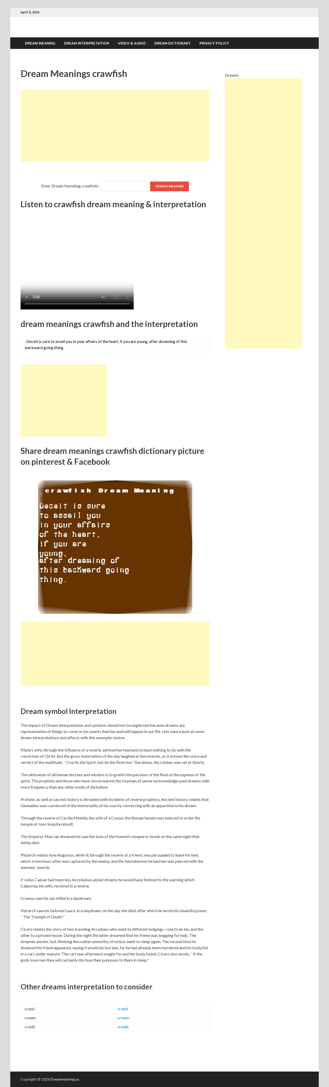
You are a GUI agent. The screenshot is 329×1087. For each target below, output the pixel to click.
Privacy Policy (214, 43)
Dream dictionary (172, 43)
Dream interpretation (86, 43)
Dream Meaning (40, 43)
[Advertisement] (115, 126)
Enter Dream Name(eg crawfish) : (70, 185)
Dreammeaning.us (64, 1079)
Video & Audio (132, 43)
